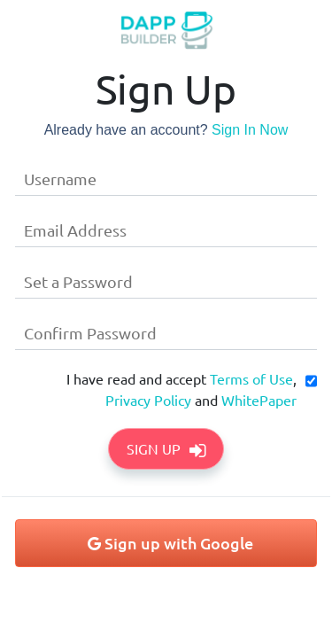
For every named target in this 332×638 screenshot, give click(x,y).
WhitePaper (259, 399)
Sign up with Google (170, 543)
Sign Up (166, 448)
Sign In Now (250, 129)
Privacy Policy (148, 399)
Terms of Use (251, 378)
